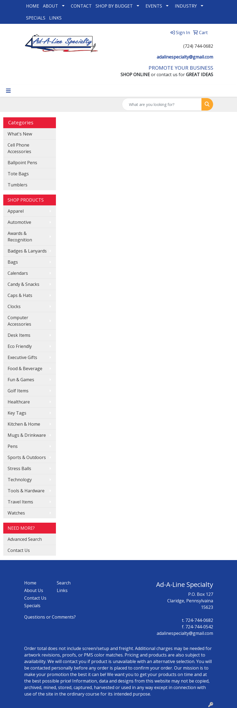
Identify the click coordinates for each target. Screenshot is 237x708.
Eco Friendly (20, 346)
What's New (20, 134)
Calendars (18, 273)
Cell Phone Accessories (19, 148)
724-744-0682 (199, 620)
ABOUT (50, 6)
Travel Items (20, 502)
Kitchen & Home (24, 424)
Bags (13, 262)
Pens (13, 446)
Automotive (19, 222)
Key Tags (17, 413)
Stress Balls (19, 468)
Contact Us (19, 550)
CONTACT (81, 6)
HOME (32, 6)
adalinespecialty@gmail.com (185, 57)
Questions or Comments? (50, 617)
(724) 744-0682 (198, 46)
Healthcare (19, 402)
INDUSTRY (186, 6)
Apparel (16, 211)
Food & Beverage (25, 368)
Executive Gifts (22, 357)
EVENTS (154, 6)
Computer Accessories (19, 321)
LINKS (55, 18)
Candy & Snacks (23, 284)
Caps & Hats (20, 295)
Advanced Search (25, 539)
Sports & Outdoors (27, 457)
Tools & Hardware (26, 491)
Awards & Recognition (20, 236)
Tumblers (17, 185)
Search (64, 583)
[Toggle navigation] (8, 91)
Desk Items (19, 335)
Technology (20, 480)
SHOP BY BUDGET (114, 6)
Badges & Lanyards (27, 251)
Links (62, 590)
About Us (33, 590)
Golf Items (18, 391)
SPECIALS (35, 18)
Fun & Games (21, 380)
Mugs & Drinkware (27, 435)
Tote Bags (18, 174)
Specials (32, 606)
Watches (16, 513)
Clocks (14, 306)
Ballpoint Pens (22, 163)
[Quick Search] (162, 104)
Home (30, 583)
